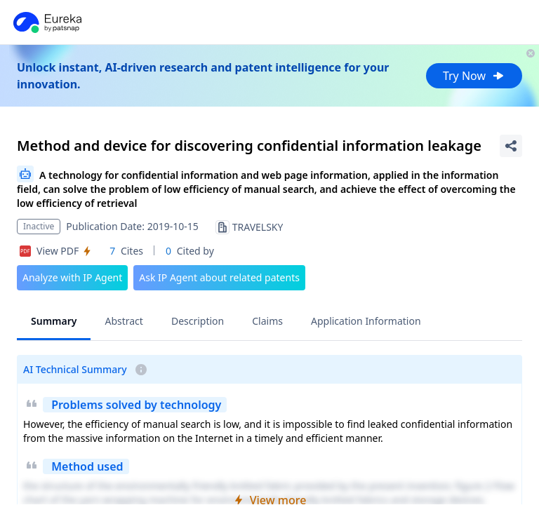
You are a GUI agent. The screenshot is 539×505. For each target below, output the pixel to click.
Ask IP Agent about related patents (219, 277)
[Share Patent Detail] (511, 146)
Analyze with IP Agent (72, 277)
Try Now (474, 75)
